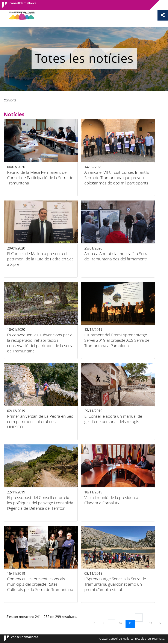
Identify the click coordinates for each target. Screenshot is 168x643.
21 (132, 623)
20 (122, 623)
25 (152, 623)
